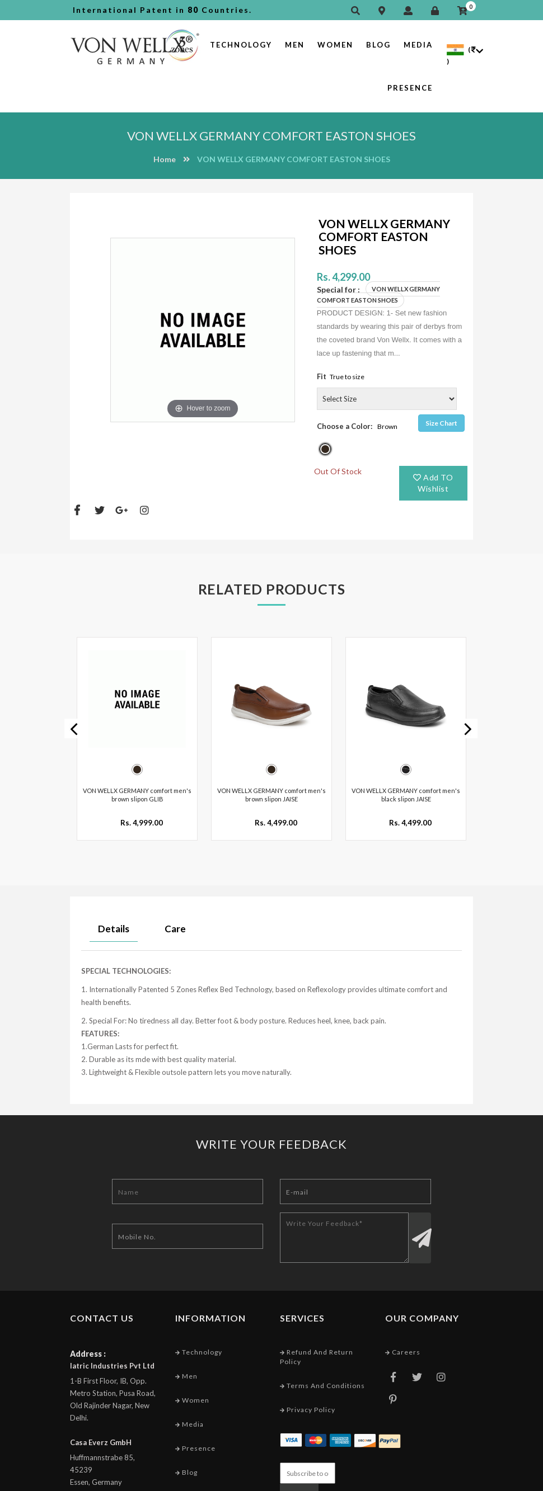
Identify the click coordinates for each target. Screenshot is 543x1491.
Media (418, 44)
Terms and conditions (322, 1380)
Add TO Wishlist (433, 483)
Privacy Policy (307, 1404)
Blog (378, 44)
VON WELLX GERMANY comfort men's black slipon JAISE (406, 789)
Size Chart (441, 423)
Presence (410, 87)
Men (295, 44)
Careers (402, 1346)
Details (113, 923)
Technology (241, 44)
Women (335, 44)
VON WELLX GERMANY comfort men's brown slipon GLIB (137, 789)
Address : (88, 1348)
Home (164, 159)
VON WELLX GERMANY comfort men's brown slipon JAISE (271, 789)
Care (175, 923)
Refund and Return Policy (316, 1351)
